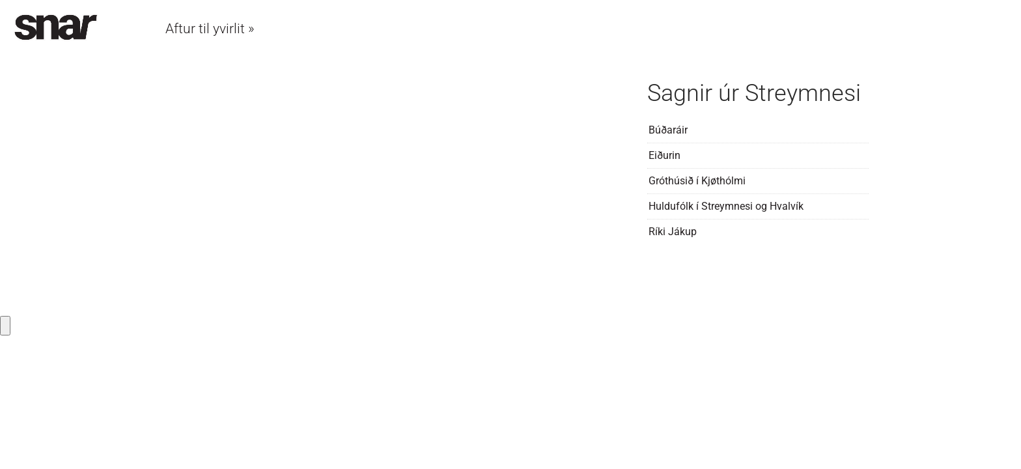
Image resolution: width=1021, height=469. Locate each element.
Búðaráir (668, 130)
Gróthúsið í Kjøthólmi (697, 181)
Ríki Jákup (673, 231)
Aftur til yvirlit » (210, 28)
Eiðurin (664, 155)
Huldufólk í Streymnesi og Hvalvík (726, 206)
